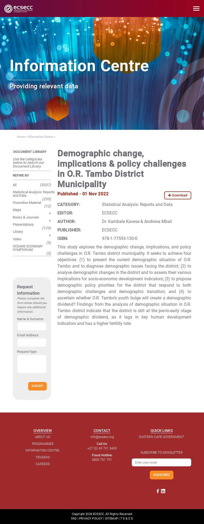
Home (21, 137)
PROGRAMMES (42, 444)
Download (177, 195)
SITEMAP (111, 518)
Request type (27, 352)
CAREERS (43, 464)
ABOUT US (42, 437)
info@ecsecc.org (102, 437)
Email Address (28, 335)
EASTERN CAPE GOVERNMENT (161, 437)
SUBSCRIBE (161, 475)
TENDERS (43, 457)
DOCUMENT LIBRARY (29, 152)
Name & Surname (30, 319)
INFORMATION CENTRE (43, 450)
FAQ (73, 518)
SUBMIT (37, 386)
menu (196, 8)
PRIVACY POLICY (91, 518)
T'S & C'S (126, 518)
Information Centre (40, 137)
